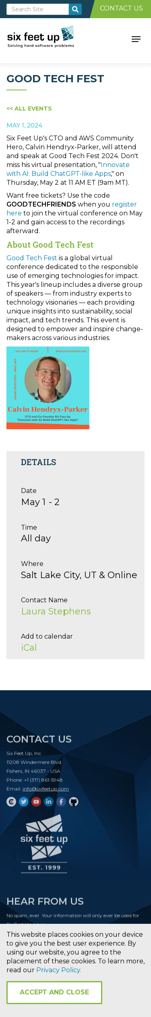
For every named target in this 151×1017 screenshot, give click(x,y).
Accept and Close (54, 992)
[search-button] (75, 9)
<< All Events (29, 108)
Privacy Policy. (58, 970)
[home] (49, 38)
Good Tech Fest (31, 258)
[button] (136, 38)
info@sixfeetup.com (46, 791)
